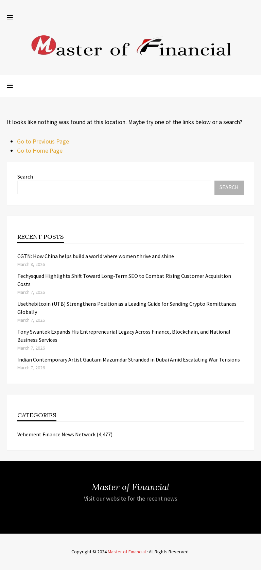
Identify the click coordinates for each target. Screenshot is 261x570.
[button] (10, 17)
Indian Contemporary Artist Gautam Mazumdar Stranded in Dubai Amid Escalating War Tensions (128, 359)
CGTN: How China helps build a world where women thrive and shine (95, 256)
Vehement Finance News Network (56, 434)
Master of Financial (127, 552)
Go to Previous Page (43, 141)
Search (25, 176)
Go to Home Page (40, 150)
